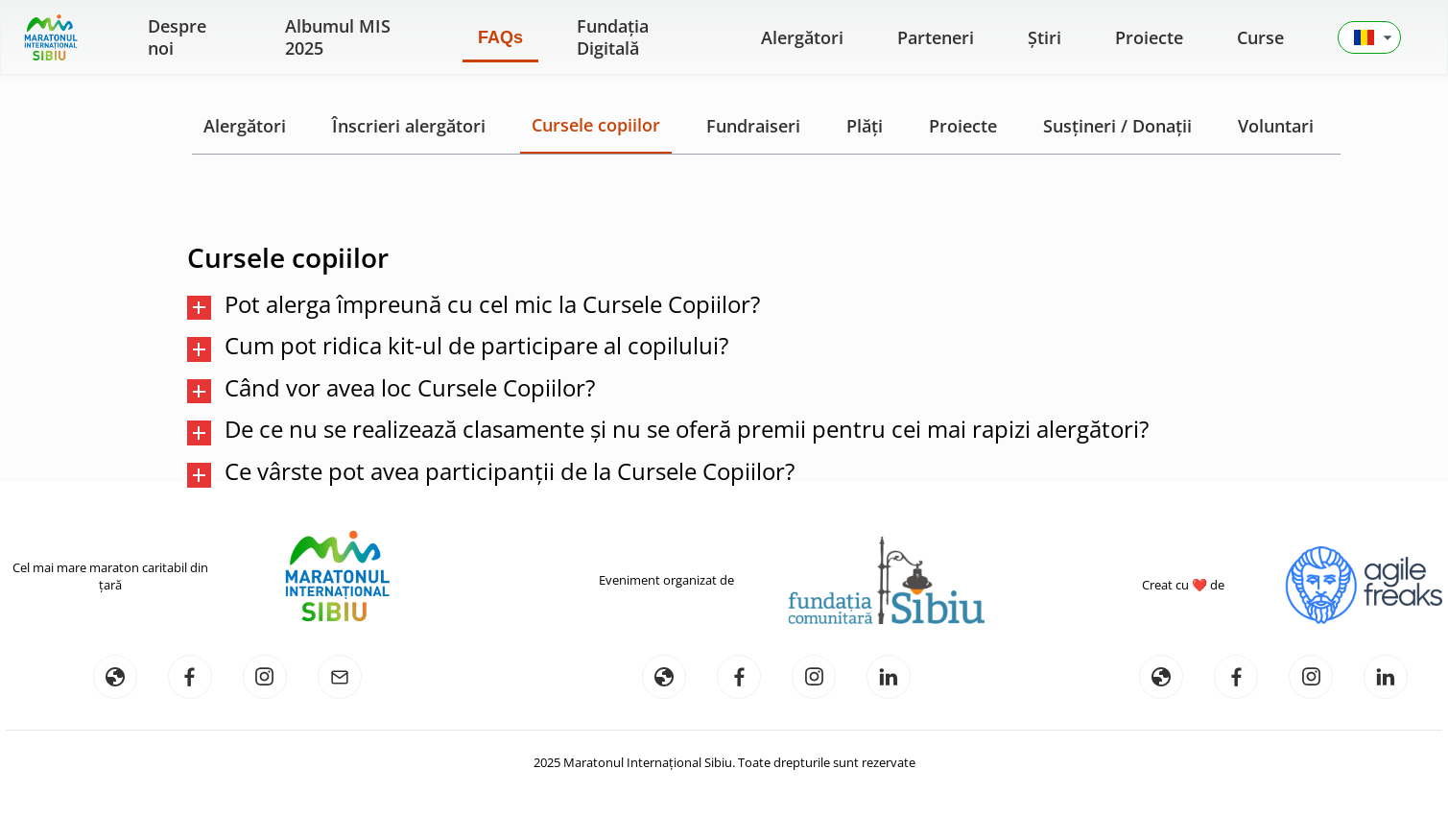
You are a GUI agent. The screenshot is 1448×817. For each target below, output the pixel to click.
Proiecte (1149, 37)
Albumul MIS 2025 (338, 37)
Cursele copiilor (596, 124)
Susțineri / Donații (1117, 125)
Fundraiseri (753, 125)
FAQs (500, 37)
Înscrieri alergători (409, 125)
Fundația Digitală (613, 37)
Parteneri (935, 37)
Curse (1260, 37)
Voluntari (1276, 125)
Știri (1044, 37)
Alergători (802, 37)
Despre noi (177, 37)
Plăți (864, 125)
